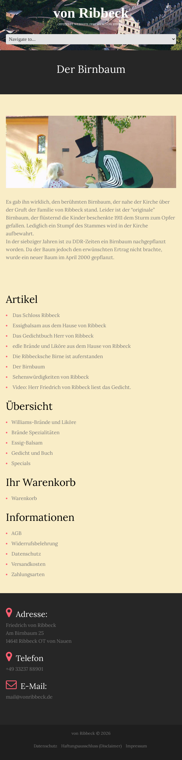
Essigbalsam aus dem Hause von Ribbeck (59, 325)
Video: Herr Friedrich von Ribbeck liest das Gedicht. (72, 387)
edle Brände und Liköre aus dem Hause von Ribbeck (72, 346)
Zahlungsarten (28, 574)
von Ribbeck (91, 13)
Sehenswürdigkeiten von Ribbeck (51, 377)
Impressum (136, 746)
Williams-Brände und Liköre (43, 422)
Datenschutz (26, 554)
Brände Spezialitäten (35, 432)
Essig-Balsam (26, 442)
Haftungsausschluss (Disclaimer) (91, 746)
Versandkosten (28, 564)
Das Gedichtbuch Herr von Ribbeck (53, 336)
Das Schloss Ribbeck (36, 315)
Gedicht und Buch (32, 453)
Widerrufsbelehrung (34, 543)
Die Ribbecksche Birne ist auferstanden (58, 356)
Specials (20, 463)
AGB (16, 533)
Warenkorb (24, 498)
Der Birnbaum (29, 366)
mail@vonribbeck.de (29, 697)
